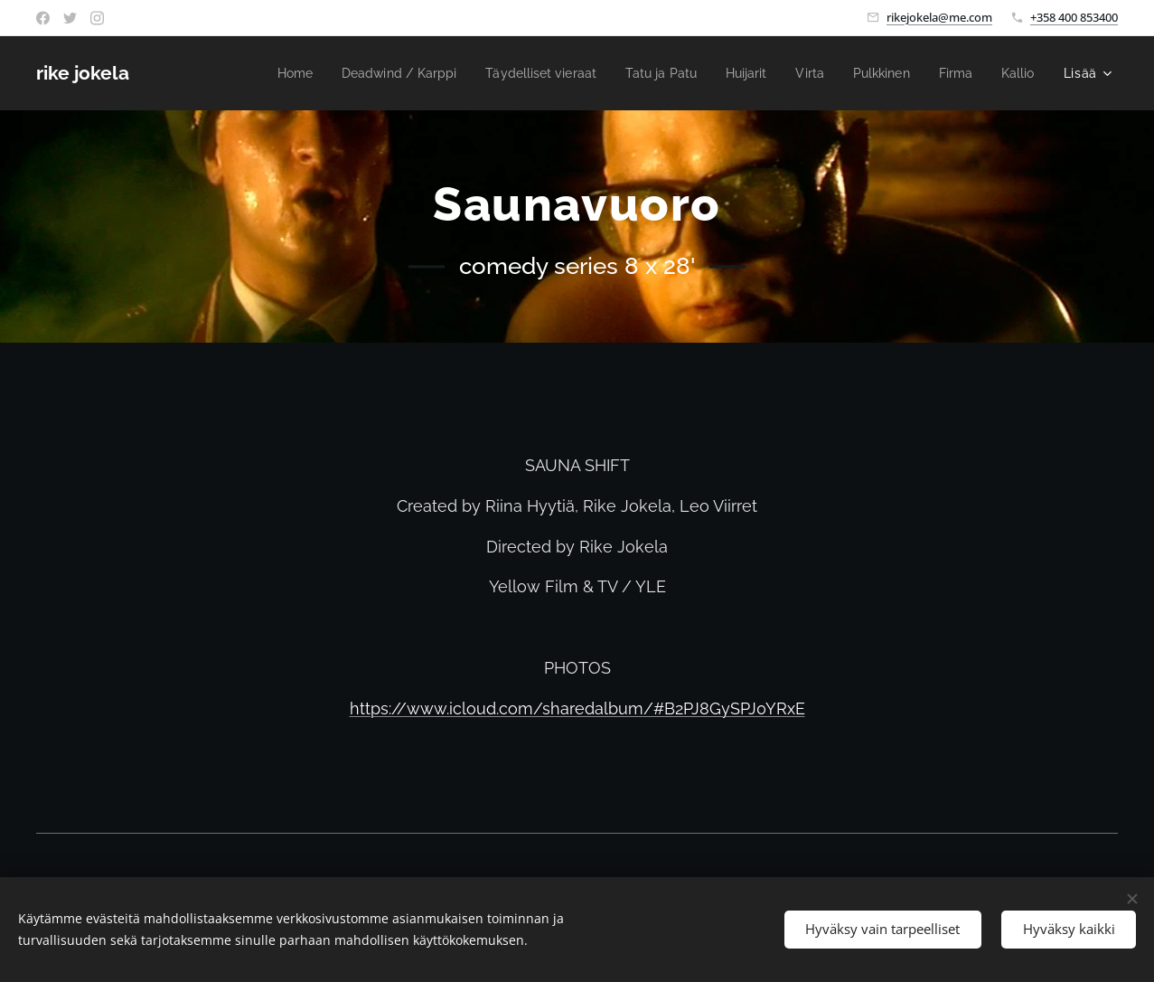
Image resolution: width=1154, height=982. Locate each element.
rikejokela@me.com (939, 17)
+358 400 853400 (1074, 17)
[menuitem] (253, 73)
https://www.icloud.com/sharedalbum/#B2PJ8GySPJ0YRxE (577, 708)
